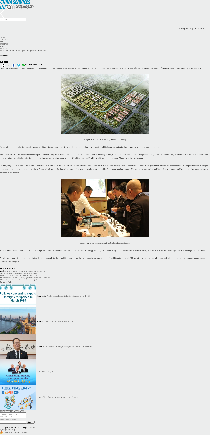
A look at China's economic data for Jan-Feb (57, 321)
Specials (4, 44)
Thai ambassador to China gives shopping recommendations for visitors (67, 347)
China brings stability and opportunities (56, 372)
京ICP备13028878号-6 (8, 431)
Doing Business (31, 51)
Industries (42, 51)
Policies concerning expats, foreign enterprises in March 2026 (23, 271)
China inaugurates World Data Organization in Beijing (20, 273)
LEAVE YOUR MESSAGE (12, 411)
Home (2, 37)
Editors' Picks (6, 282)
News (2, 42)
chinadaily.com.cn (184, 28)
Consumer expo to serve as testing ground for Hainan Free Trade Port (25, 278)
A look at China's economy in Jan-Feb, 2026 (62, 397)
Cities (15, 51)
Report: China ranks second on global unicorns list (19, 275)
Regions (4, 48)
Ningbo (21, 51)
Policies (4, 40)
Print (7, 65)
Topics (3, 46)
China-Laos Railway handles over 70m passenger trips (20, 280)
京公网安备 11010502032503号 (15, 433)
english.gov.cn (199, 28)
